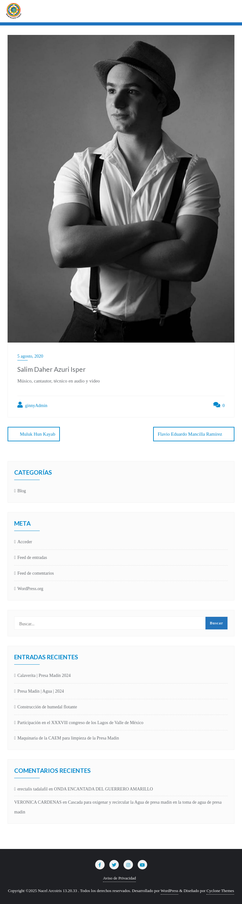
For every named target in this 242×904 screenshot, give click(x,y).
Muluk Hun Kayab (37, 434)
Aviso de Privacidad (119, 878)
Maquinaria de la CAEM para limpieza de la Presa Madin (68, 738)
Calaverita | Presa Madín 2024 (44, 675)
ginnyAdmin (32, 405)
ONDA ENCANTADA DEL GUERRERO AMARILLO (103, 789)
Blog (21, 490)
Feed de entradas (32, 557)
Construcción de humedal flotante (47, 707)
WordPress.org (30, 588)
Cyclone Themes (220, 890)
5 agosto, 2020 (30, 356)
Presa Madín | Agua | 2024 (40, 691)
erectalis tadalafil (32, 789)
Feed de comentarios (35, 573)
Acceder (24, 541)
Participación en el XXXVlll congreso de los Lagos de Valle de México (80, 722)
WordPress (169, 890)
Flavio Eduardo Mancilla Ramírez (190, 434)
